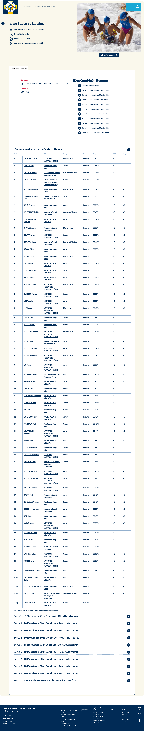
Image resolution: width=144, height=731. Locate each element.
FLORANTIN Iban (30, 403)
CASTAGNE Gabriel (30, 488)
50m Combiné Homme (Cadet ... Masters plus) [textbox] (42, 83)
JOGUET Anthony (30, 242)
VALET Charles (29, 277)
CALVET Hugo (29, 593)
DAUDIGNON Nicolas (31, 455)
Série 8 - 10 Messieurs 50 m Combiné (93, 123)
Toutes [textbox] (28, 92)
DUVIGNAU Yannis (30, 448)
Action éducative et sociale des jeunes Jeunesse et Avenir (50, 182)
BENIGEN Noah (29, 382)
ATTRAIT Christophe (31, 189)
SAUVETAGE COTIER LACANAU (51, 548)
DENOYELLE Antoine (31, 502)
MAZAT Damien (29, 523)
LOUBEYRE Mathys (30, 603)
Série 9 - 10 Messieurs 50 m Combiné (93, 128)
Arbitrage (124, 717)
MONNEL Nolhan (30, 554)
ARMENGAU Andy (30, 424)
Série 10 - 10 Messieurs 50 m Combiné (94, 132)
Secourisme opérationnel (84, 709)
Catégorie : (25, 89)
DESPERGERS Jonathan (32, 586)
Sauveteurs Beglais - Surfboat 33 (51, 213)
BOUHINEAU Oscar (30, 471)
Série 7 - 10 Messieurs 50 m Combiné (93, 118)
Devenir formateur (66, 723)
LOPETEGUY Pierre (30, 417)
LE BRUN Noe (29, 166)
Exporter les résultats (109, 55)
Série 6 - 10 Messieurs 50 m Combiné (93, 114)
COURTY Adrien (29, 235)
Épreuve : (24, 80)
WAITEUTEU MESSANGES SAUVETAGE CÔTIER (51, 287)
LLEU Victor (28, 308)
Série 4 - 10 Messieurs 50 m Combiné (93, 104)
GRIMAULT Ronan (30, 547)
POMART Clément (30, 348)
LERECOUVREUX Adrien (32, 396)
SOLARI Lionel (29, 256)
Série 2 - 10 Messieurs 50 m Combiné (93, 95)
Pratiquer (124, 714)
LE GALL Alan (28, 301)
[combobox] (47, 83)
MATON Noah (28, 318)
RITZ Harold (28, 516)
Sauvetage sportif (113, 709)
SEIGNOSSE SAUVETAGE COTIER (51, 160)
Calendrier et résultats (35, 6)
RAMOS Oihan (29, 249)
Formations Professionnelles (69, 726)
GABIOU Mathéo (29, 495)
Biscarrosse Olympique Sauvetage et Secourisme (52, 464)
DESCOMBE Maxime (31, 509)
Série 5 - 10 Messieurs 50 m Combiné (93, 109)
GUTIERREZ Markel (30, 375)
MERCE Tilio (28, 389)
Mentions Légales (9, 724)
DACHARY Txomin (30, 173)
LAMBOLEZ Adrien (30, 159)
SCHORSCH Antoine (31, 478)
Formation (54, 708)
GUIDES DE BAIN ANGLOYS (50, 220)
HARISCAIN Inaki (30, 180)
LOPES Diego (28, 263)
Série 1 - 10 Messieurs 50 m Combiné (93, 90)
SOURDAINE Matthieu (31, 212)
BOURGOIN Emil (29, 325)
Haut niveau (125, 712)
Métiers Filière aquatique (68, 714)
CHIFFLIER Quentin (30, 533)
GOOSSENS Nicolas (31, 332)
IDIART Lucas (28, 540)
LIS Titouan (28, 365)
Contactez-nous (8, 721)
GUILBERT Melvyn (30, 294)
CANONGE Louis (30, 462)
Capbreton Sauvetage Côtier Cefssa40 (51, 198)
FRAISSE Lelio (29, 561)
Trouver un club (8, 719)
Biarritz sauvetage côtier (50, 167)
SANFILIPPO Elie (30, 410)
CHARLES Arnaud (30, 228)
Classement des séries (88, 85)
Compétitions (125, 719)
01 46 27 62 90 (8, 716)
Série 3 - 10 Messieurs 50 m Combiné (93, 99)
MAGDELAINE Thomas (32, 571)
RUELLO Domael (30, 285)
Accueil (25, 6)
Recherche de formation (68, 708)
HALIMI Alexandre (30, 355)
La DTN (124, 721)
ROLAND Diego (29, 205)
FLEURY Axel (28, 341)
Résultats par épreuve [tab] (19, 68)
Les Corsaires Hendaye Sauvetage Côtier (52, 174)
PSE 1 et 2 (63, 717)
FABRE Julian (28, 441)
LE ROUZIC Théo (30, 270)
